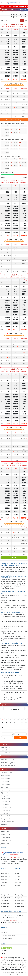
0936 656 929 (13, 920)
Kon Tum (14, 14)
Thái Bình (5, 12)
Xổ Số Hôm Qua (6, 757)
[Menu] (1, 3)
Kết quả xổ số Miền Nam (14, 25)
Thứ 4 (10, 20)
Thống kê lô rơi (5, 810)
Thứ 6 (18, 20)
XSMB (2, 6)
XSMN (10, 6)
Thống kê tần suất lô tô (7, 822)
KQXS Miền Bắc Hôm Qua (8, 760)
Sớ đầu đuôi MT (5, 781)
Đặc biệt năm (5, 793)
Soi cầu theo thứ (5, 834)
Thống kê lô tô (5, 796)
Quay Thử (4, 744)
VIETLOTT (21, 6)
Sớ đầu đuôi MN (5, 784)
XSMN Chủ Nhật (10, 27)
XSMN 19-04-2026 (22, 277)
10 (2, 720)
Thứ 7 (22, 20)
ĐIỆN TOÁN (15, 6)
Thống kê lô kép (5, 813)
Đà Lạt (23, 12)
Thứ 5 (14, 20)
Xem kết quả (20, 738)
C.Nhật (26, 20)
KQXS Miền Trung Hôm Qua (9, 763)
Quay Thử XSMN (5, 753)
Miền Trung (14, 9)
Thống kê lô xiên (6, 816)
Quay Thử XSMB (5, 747)
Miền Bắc (4, 9)
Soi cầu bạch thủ (6, 840)
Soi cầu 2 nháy (5, 831)
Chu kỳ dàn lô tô (5, 775)
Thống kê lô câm (6, 807)
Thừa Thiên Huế (14, 17)
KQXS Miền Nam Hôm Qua (8, 766)
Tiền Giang (23, 16)
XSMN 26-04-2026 (22, 183)
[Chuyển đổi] (2, 675)
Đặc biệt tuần (5, 787)
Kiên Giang (23, 14)
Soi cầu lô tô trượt (6, 837)
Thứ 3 (6, 20)
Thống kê (4, 770)
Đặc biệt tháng (5, 790)
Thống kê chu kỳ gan (7, 819)
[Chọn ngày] (7, 734)
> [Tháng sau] (25, 708)
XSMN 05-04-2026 (22, 465)
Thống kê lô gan (5, 801)
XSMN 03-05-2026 (22, 27)
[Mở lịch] (12, 734)
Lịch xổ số (4, 705)
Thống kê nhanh (6, 798)
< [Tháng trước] (2, 708)
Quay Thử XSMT (5, 750)
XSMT (6, 6)
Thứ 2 (2, 20)
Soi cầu (4, 828)
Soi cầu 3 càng (5, 843)
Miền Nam (23, 9)
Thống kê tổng (5, 804)
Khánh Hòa (14, 12)
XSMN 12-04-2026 (22, 371)
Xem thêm (14, 558)
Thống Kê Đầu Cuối (6, 773)
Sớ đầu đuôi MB (5, 778)
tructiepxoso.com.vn (6, 573)
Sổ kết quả (4, 824)
